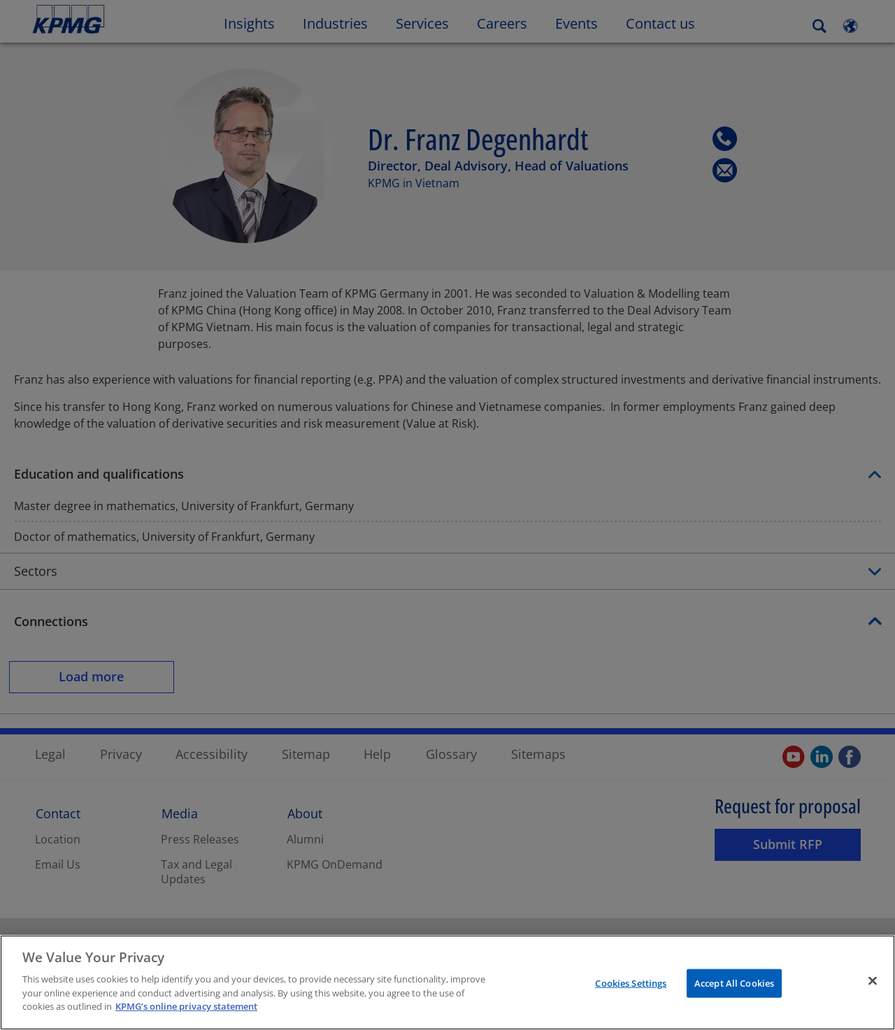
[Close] (872, 980)
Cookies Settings (630, 982)
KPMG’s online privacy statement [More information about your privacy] (186, 1006)
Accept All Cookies (734, 982)
